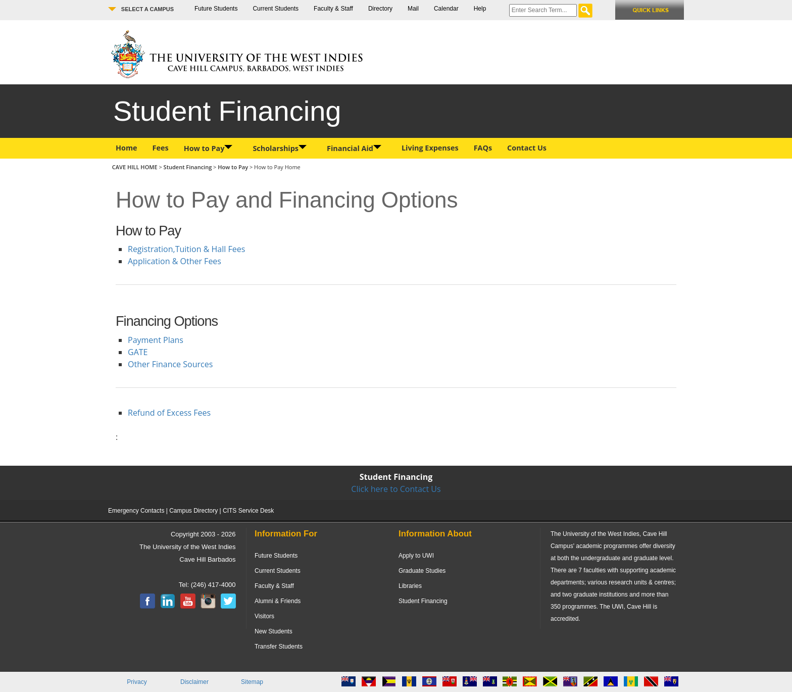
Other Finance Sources (170, 364)
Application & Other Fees (174, 261)
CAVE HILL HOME (135, 167)
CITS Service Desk (248, 510)
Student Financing (188, 167)
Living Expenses (430, 148)
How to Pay (208, 148)
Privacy (136, 681)
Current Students (276, 8)
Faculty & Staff (333, 8)
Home (126, 148)
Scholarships (280, 148)
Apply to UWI (416, 555)
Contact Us (527, 148)
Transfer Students (279, 646)
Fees (161, 148)
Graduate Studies (422, 570)
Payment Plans (155, 339)
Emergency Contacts (136, 510)
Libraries (410, 585)
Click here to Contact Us (395, 489)
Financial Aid (354, 148)
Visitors (264, 616)
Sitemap (252, 681)
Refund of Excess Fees (169, 412)
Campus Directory (193, 510)
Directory (380, 8)
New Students (273, 631)
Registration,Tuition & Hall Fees (186, 249)
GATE (137, 352)
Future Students (215, 8)
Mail (413, 8)
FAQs (483, 148)
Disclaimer (194, 681)
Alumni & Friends (278, 601)
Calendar (446, 8)
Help (480, 8)
